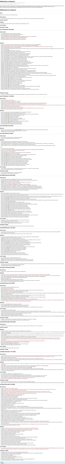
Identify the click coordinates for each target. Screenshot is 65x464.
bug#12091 (7, 87)
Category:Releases (40, 7)
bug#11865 (11, 280)
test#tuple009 (35, 45)
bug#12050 (7, 197)
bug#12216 (7, 113)
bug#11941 (7, 77)
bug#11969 (7, 241)
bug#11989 (5, 163)
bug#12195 (8, 62)
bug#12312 (38, 86)
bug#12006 (7, 248)
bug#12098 (5, 155)
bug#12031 (7, 83)
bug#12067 (5, 158)
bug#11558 (8, 23)
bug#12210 (7, 75)
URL (16, 6)
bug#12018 (7, 243)
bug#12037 (7, 57)
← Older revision (4, 4)
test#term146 (15, 335)
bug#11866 (16, 280)
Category (1, 462)
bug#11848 (7, 276)
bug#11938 (19, 277)
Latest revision (9, 4)
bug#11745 (7, 341)
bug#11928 (8, 240)
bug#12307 (7, 86)
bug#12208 (7, 114)
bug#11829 (7, 79)
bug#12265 (8, 64)
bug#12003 (7, 242)
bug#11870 (7, 76)
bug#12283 (8, 66)
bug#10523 (6, 337)
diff (1, 4)
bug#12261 (7, 51)
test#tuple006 (47, 274)
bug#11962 (7, 80)
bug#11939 (12, 276)
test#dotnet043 (8, 332)
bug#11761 (7, 280)
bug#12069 (12, 202)
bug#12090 (7, 85)
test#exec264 (30, 367)
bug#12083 (7, 46)
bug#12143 (5, 165)
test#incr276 (41, 368)
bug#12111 (5, 157)
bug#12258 (7, 55)
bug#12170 (8, 69)
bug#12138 (5, 161)
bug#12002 (7, 247)
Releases (2, 463)
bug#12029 (7, 199)
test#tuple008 (38, 44)
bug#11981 (5, 152)
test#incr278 (46, 365)
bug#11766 (7, 335)
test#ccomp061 (33, 366)
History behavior (20, 244)
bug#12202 (7, 115)
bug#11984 (5, 162)
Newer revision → (15, 4)
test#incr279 (15, 333)
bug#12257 (8, 74)
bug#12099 (5, 156)
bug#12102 (7, 59)
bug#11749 (6, 342)
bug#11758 (7, 333)
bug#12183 (6, 60)
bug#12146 (13, 141)
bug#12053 (7, 198)
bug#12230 (11, 71)
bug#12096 (5, 154)
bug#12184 (6, 61)
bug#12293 (21, 72)
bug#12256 (7, 50)
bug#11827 (7, 249)
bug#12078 (7, 84)
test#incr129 (21, 335)
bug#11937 (24, 277)
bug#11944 (7, 78)
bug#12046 (12, 179)
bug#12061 (7, 200)
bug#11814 (7, 251)
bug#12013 (7, 58)
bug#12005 (7, 250)
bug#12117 (7, 88)
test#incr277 (3, 364)
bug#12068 (7, 202)
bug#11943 (15, 277)
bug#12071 (5, 164)
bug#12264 (7, 52)
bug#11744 (58, 275)
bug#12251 (8, 70)
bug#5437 (6, 193)
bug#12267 (8, 65)
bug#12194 (8, 63)
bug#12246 (8, 68)
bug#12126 (5, 159)
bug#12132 (5, 160)
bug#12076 (5, 153)
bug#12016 (7, 236)
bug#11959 (8, 246)
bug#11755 (8, 343)
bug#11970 (7, 81)
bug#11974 (7, 82)
